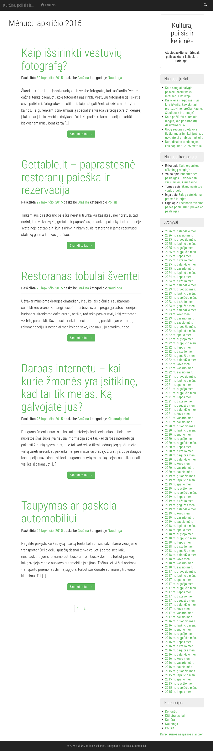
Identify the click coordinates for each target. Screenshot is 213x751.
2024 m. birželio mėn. (179, 281)
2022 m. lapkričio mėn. (180, 331)
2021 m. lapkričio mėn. (180, 381)
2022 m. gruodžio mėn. (180, 327)
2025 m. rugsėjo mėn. (179, 248)
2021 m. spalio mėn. (178, 385)
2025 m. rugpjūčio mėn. (181, 252)
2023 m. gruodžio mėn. (180, 289)
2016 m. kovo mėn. (178, 659)
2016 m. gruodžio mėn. (180, 621)
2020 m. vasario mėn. (179, 468)
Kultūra (170, 720)
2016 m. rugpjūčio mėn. (181, 638)
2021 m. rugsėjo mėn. (179, 389)
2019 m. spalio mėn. (178, 484)
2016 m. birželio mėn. (179, 646)
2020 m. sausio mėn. (179, 472)
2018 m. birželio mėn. (179, 547)
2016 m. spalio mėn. (178, 630)
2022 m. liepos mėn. (178, 347)
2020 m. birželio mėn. (179, 451)
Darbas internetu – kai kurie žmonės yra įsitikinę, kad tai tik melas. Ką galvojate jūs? (79, 388)
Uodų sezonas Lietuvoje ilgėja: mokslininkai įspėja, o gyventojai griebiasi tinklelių (184, 133)
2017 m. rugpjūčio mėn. (181, 588)
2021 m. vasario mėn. (179, 418)
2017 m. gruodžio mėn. (180, 571)
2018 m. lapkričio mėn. (180, 526)
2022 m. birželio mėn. (179, 352)
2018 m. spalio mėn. (178, 530)
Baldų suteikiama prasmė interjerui (183, 197)
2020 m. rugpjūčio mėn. (181, 443)
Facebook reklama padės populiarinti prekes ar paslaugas (184, 207)
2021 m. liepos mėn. (178, 397)
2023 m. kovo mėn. (178, 314)
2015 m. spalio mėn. (178, 679)
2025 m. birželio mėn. (179, 260)
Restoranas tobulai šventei (80, 276)
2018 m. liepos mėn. (178, 542)
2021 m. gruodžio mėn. (180, 376)
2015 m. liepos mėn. (178, 692)
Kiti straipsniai (118, 419)
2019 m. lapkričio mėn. (180, 480)
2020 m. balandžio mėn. (181, 459)
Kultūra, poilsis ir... (18, 5)
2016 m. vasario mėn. (179, 663)
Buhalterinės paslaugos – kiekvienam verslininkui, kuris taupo (181, 178)
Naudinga (115, 78)
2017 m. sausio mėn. (179, 617)
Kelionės (171, 711)
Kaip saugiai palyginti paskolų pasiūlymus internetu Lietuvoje (179, 92)
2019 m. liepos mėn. (178, 497)
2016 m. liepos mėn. (178, 642)
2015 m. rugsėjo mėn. (179, 683)
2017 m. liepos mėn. (178, 592)
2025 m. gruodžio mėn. (180, 239)
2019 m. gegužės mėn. (180, 505)
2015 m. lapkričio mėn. (180, 675)
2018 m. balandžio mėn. (181, 555)
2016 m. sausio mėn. (179, 667)
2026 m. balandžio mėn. (181, 231)
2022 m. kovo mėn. (178, 364)
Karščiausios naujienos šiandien (181, 734)
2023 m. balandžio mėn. (181, 310)
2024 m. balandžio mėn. (181, 285)
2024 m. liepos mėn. (178, 277)
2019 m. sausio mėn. (179, 522)
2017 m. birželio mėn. (179, 596)
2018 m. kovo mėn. (178, 559)
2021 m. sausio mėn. (179, 422)
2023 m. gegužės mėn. (180, 306)
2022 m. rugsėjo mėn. (179, 339)
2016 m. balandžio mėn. (181, 654)
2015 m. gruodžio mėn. (180, 671)
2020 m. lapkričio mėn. (180, 430)
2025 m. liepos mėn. (178, 256)
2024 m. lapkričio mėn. (180, 273)
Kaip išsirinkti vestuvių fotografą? (71, 59)
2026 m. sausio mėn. (179, 235)
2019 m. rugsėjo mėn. (179, 488)
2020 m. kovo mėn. (178, 464)
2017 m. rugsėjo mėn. (179, 584)
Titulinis (48, 5)
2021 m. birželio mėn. (179, 401)
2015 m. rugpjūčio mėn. (181, 688)
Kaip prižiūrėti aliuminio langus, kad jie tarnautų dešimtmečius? (181, 121)
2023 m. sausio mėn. (179, 322)
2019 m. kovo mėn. (178, 513)
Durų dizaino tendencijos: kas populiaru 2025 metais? (183, 144)
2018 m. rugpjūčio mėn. (181, 538)
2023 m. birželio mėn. (179, 302)
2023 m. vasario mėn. (179, 318)
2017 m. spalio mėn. (178, 580)
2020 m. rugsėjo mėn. (179, 439)
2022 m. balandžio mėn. (181, 360)
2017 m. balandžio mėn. (181, 605)
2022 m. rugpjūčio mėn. (181, 343)
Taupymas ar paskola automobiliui (69, 512)
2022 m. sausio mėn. (179, 372)
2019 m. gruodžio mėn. (180, 476)
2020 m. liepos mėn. (178, 447)
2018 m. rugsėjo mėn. (179, 534)
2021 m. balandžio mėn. (181, 410)
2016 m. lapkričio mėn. (180, 625)
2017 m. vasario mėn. (179, 613)
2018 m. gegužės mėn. (180, 551)
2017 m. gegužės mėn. (180, 600)
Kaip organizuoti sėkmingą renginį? (183, 168)
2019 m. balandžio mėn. (181, 509)
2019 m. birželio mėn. (179, 501)
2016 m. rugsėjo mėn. (179, 634)
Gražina (83, 78)
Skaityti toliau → (81, 134)
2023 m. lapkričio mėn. (180, 293)
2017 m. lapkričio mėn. (180, 576)
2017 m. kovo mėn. (178, 609)
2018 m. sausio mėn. (179, 567)
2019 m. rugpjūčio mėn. (181, 493)
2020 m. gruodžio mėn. (180, 426)
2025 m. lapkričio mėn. (180, 244)
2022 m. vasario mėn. (179, 368)
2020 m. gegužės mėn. (180, 455)
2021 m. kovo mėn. (178, 414)
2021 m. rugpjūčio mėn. (181, 393)
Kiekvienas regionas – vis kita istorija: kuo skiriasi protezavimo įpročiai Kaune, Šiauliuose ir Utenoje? (184, 106)
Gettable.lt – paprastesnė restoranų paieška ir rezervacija (78, 177)
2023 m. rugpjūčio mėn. (181, 298)
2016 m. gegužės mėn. (180, 650)
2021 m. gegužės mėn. (180, 405)
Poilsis (113, 202)
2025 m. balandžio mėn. (181, 264)
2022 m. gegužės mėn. (180, 356)
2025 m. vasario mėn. (179, 269)
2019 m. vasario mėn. (179, 517)
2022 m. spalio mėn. (178, 335)
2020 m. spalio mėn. (178, 434)
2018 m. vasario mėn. (179, 563)
